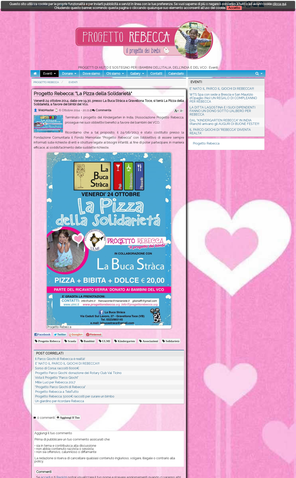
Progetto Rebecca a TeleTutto (57, 392)
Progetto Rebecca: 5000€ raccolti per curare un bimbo (74, 396)
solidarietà (172, 341)
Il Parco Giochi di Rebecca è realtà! (60, 359)
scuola (71, 341)
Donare (67, 73)
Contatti (156, 73)
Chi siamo (113, 73)
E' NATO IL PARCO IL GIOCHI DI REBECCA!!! (67, 363)
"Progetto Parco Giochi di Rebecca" (60, 387)
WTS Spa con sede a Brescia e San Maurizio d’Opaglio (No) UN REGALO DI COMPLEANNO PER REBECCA (223, 98)
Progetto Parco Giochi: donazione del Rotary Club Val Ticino (78, 373)
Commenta (101, 110)
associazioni (150, 341)
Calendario (176, 73)
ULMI (105, 341)
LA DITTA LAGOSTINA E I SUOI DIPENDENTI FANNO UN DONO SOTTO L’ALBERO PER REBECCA (222, 111)
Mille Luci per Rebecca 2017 (55, 382)
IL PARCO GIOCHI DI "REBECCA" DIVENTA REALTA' (220, 131)
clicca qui (279, 4)
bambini (89, 341)
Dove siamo (91, 73)
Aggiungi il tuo (69, 417)
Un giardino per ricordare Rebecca (59, 401)
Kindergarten (126, 341)
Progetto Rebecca (48, 341)
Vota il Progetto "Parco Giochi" (56, 377)
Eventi (47, 73)
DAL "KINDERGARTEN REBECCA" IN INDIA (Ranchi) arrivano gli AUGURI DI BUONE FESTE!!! (224, 122)
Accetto (234, 8)
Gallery (135, 73)
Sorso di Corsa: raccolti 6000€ (57, 368)
